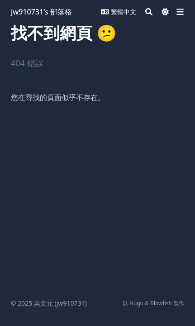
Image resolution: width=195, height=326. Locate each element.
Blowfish (161, 303)
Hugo (136, 303)
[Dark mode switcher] (165, 11)
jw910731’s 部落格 (41, 12)
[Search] (148, 11)
